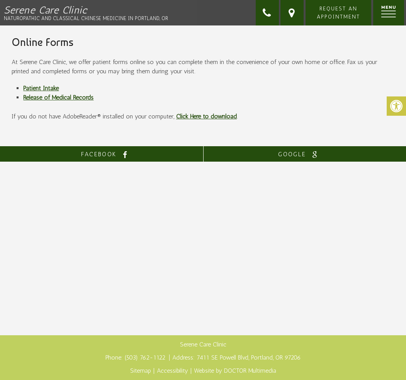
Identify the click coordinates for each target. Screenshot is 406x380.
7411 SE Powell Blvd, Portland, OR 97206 (249, 357)
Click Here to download (206, 116)
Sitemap (140, 370)
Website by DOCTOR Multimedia (235, 370)
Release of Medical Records (58, 97)
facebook (106, 154)
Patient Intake (41, 88)
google (299, 154)
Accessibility (172, 370)
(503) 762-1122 (146, 357)
